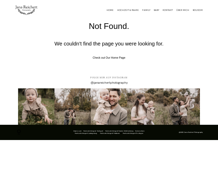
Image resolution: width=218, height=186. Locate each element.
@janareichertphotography (109, 83)
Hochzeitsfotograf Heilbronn (110, 133)
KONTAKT (168, 10)
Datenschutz (139, 131)
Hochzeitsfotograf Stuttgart (93, 131)
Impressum (78, 131)
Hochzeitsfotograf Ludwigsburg (86, 133)
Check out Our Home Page (109, 57)
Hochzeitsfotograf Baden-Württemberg (119, 131)
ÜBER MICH (182, 10)
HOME (110, 10)
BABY (156, 10)
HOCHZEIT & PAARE (128, 10)
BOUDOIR (198, 10)
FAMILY (146, 10)
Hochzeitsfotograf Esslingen (133, 133)
